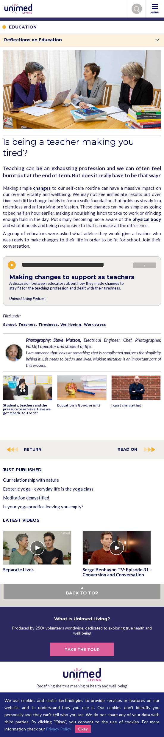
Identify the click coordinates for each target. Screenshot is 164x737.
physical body (146, 219)
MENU (155, 9)
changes (42, 188)
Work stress (95, 324)
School (9, 324)
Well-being (70, 324)
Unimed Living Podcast (27, 298)
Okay (83, 728)
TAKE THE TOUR (82, 649)
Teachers (27, 324)
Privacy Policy (58, 728)
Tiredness (48, 324)
